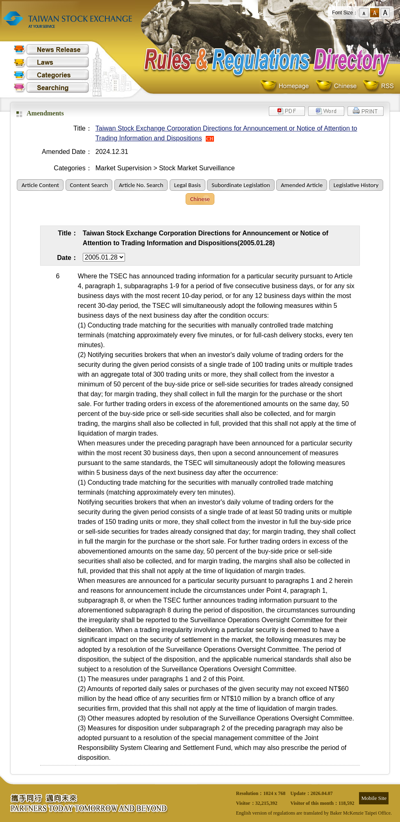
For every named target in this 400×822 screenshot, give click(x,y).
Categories (51, 74)
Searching (51, 87)
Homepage (286, 86)
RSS (378, 86)
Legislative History (356, 185)
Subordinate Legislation (240, 185)
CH (210, 139)
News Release (51, 49)
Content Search (89, 185)
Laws (51, 62)
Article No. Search (141, 185)
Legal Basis (187, 185)
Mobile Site (373, 798)
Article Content (40, 185)
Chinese (337, 86)
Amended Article (302, 185)
